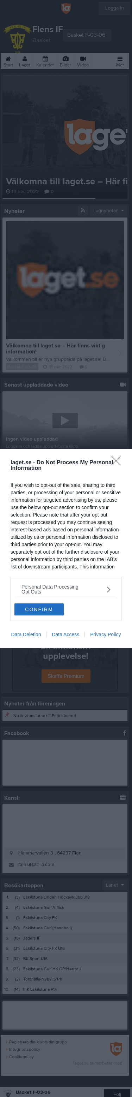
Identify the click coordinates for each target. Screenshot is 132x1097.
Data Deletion (26, 634)
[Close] (118, 463)
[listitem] (66, 589)
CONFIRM (39, 609)
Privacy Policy (105, 634)
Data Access (65, 634)
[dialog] (66, 548)
